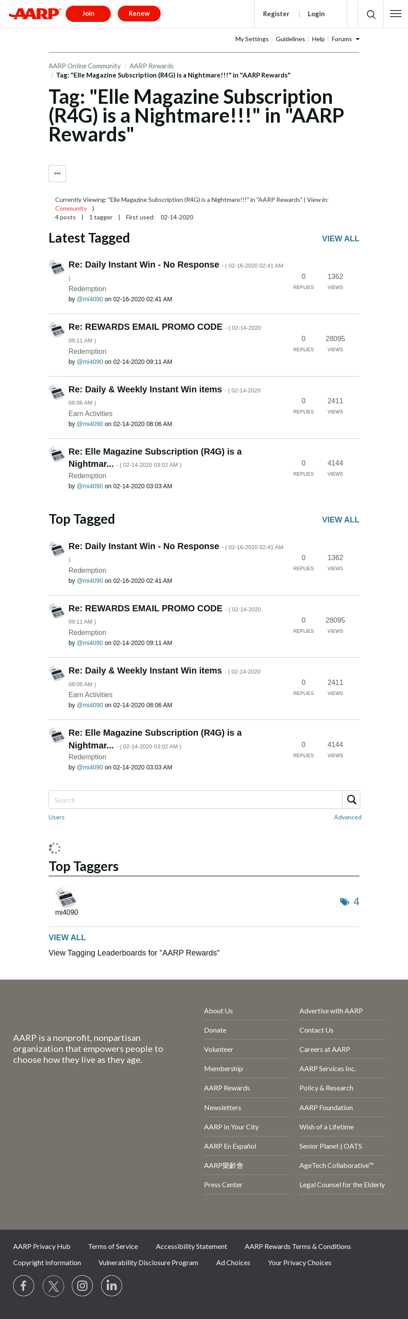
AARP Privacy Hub (41, 1246)
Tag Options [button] (57, 173)
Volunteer (218, 1049)
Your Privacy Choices (299, 1262)
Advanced (348, 817)
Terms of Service (113, 1246)
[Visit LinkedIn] (112, 1286)
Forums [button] (342, 38)
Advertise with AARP (331, 1010)
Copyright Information (47, 1262)
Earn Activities (91, 413)
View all (340, 238)
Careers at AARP (324, 1049)
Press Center (223, 1184)
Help (318, 38)
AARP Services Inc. (327, 1068)
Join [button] (88, 13)
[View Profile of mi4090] (90, 299)
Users (57, 817)
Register (276, 14)
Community (71, 208)
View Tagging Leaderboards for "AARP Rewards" (134, 953)
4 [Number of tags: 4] (356, 901)
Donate (215, 1030)
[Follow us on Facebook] (24, 1286)
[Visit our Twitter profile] (53, 1286)
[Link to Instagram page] (83, 1286)
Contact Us (316, 1030)
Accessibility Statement (191, 1246)
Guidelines (290, 38)
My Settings (252, 38)
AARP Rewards (227, 1087)
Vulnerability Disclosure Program (148, 1262)
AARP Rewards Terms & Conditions (298, 1246)
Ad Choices (233, 1262)
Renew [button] (139, 13)
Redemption (87, 289)
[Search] (204, 799)
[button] (395, 13)
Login (316, 14)
